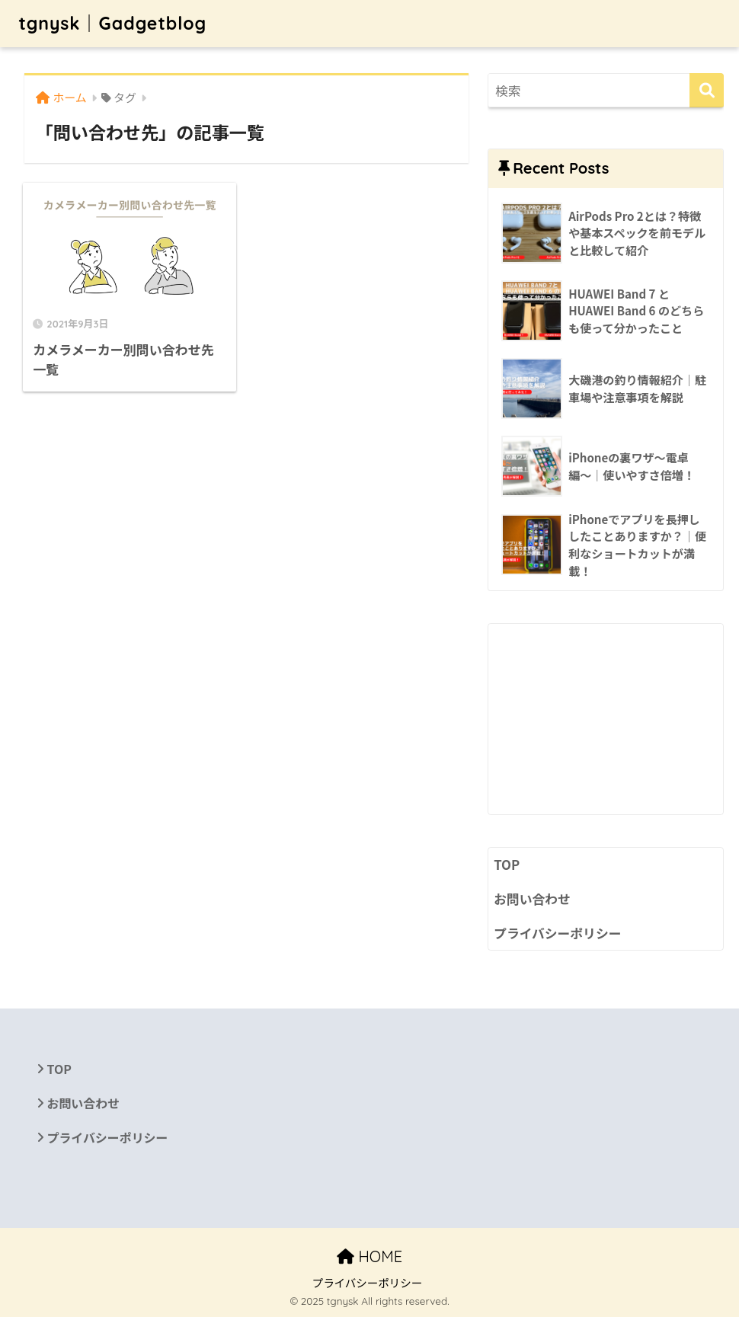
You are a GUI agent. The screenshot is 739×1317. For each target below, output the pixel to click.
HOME (369, 1256)
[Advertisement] (605, 719)
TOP (507, 864)
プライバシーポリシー (557, 933)
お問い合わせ (532, 899)
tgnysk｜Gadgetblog (112, 23)
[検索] (706, 90)
